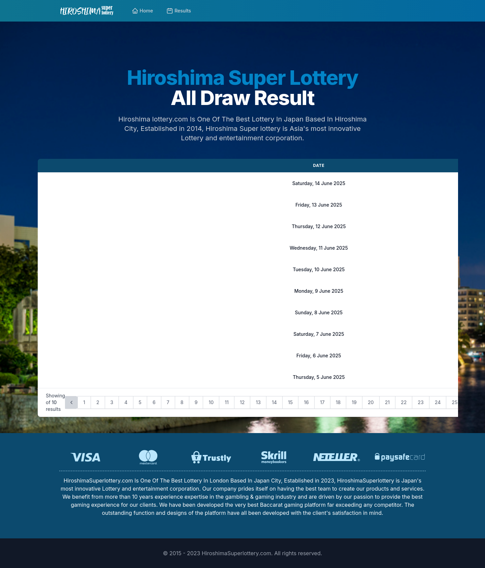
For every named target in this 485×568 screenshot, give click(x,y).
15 (290, 402)
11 (227, 402)
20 (371, 402)
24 (438, 402)
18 (338, 402)
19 (354, 402)
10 (211, 402)
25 (454, 402)
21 (387, 402)
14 (274, 402)
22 (404, 402)
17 (322, 402)
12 (242, 402)
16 (306, 402)
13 (258, 402)
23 (420, 402)
